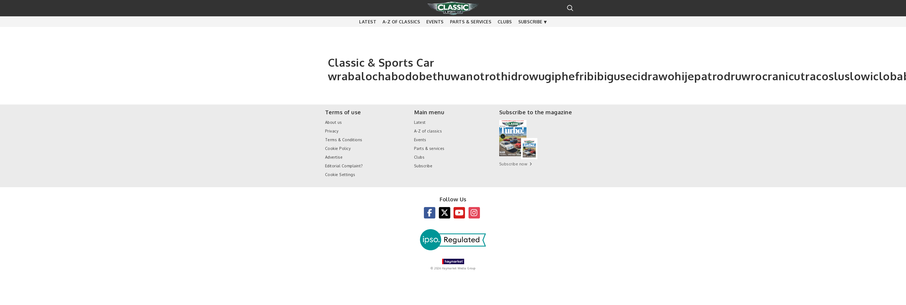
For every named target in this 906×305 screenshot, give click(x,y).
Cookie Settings (340, 174)
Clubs (505, 29)
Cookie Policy (338, 148)
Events (435, 29)
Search (570, 8)
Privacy (331, 131)
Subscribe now (513, 164)
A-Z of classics (401, 29)
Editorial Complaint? (344, 166)
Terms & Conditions (343, 139)
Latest (367, 29)
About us (333, 122)
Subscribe (530, 29)
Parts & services (471, 29)
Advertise (334, 157)
